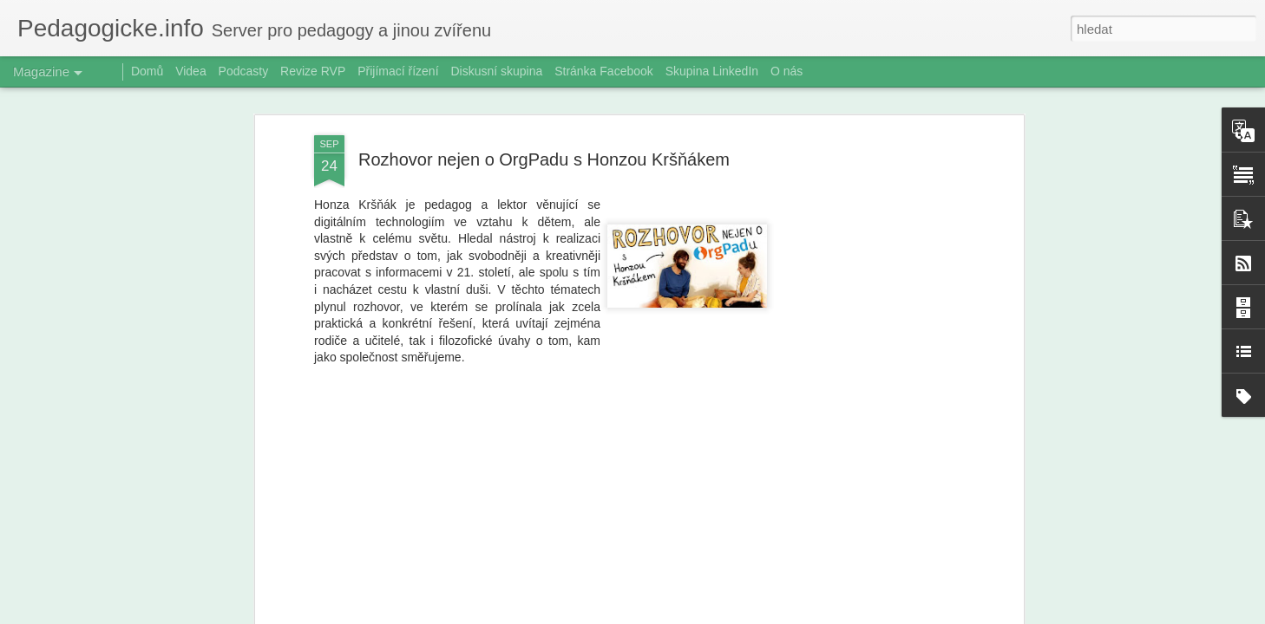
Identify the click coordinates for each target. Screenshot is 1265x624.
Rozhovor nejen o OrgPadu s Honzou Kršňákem (544, 159)
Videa (190, 71)
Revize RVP (312, 71)
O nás (786, 71)
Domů (147, 71)
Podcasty (244, 71)
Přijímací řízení (397, 71)
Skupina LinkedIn (711, 71)
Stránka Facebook (603, 71)
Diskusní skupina (496, 71)
